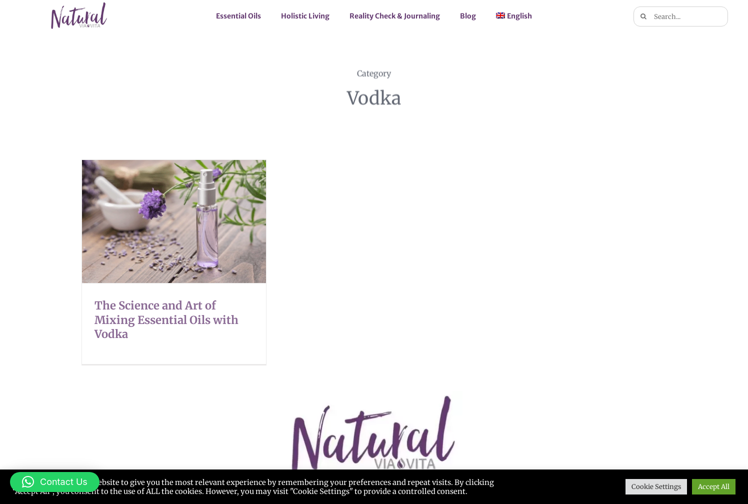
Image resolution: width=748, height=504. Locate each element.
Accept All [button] (714, 486)
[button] (55, 482)
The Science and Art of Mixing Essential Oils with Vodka (166, 319)
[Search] (644, 16)
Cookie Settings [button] (656, 486)
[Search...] (681, 16)
